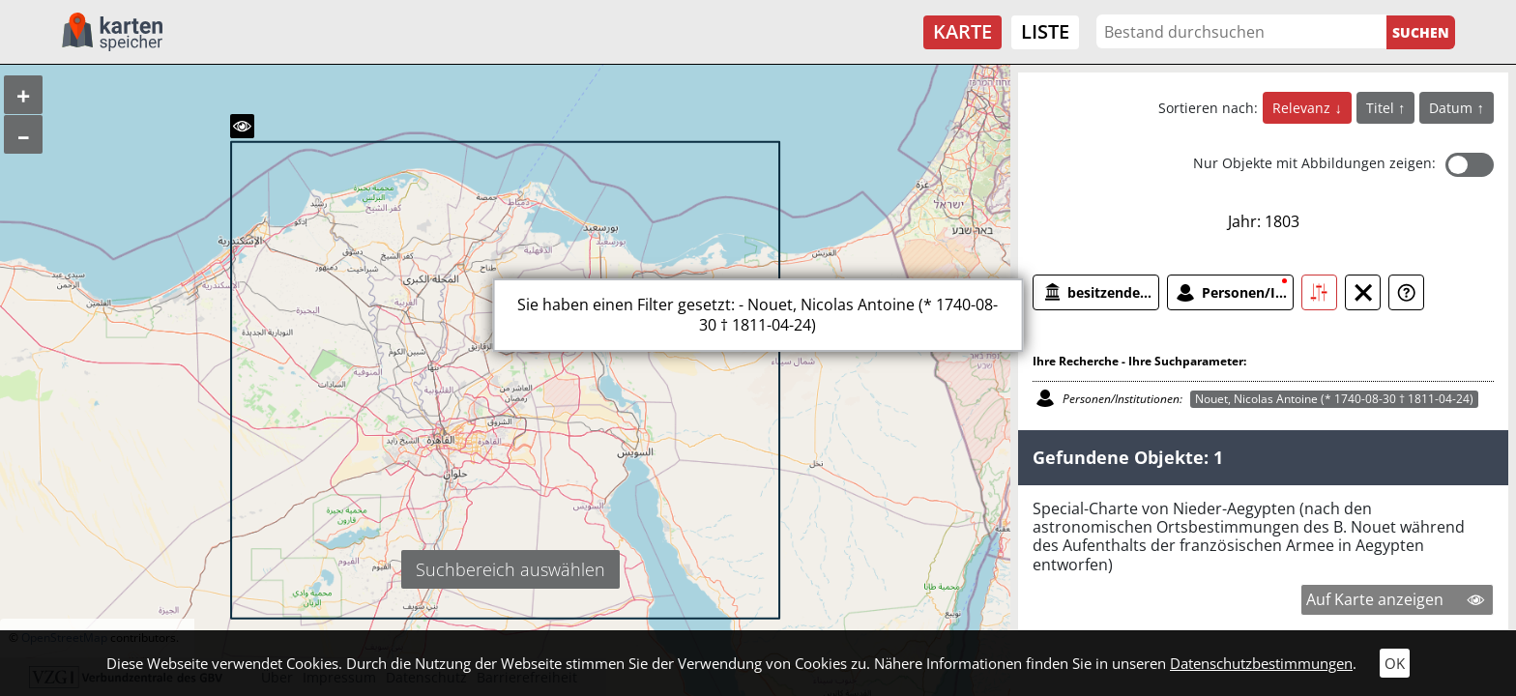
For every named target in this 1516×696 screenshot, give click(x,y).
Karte (962, 31)
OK (1395, 663)
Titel (1382, 108)
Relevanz (1303, 108)
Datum (1452, 108)
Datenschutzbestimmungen (1261, 663)
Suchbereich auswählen (510, 569)
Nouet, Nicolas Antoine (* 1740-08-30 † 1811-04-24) (1334, 399)
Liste (1045, 31)
